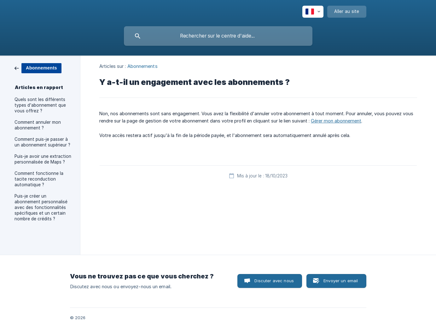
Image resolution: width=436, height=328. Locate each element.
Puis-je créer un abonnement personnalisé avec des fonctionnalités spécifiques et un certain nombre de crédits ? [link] (41, 207)
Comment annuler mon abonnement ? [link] (38, 125)
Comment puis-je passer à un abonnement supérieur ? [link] (42, 142)
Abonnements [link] (142, 66)
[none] (312, 12)
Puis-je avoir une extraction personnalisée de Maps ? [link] (43, 159)
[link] (38, 68)
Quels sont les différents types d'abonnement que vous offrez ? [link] (40, 105)
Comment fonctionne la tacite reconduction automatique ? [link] (39, 179)
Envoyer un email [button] (340, 280)
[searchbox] (218, 36)
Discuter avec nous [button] (274, 280)
